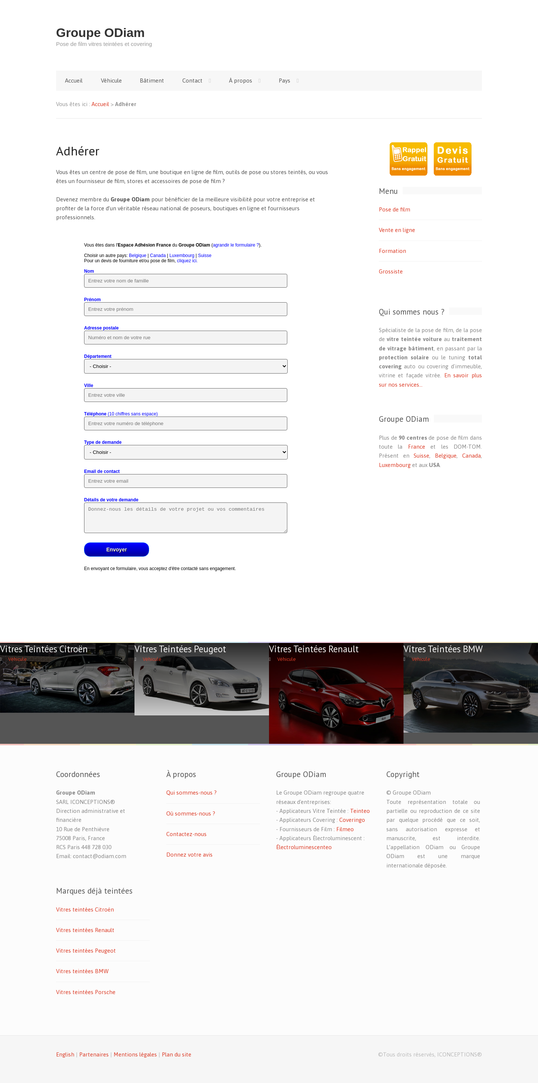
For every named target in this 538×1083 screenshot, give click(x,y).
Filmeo (345, 829)
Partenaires (94, 1054)
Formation (392, 251)
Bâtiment (152, 80)
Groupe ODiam (100, 33)
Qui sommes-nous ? (191, 792)
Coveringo (352, 820)
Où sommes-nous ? (190, 813)
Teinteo (360, 811)
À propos (240, 80)
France (416, 446)
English (65, 1054)
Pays (284, 80)
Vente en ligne (397, 230)
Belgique (446, 455)
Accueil (74, 80)
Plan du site (176, 1054)
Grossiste (391, 271)
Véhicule (111, 80)
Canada (471, 455)
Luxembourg (395, 465)
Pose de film (394, 209)
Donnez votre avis (189, 854)
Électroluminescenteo (304, 847)
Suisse (421, 455)
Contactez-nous (186, 834)
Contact (192, 80)
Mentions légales (135, 1054)
